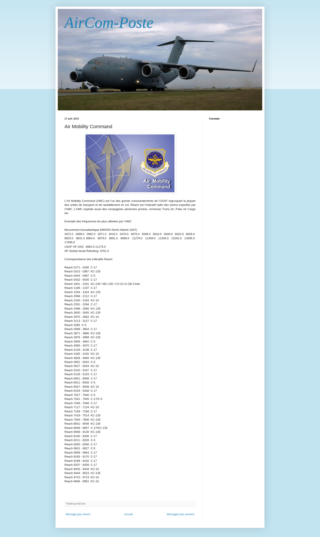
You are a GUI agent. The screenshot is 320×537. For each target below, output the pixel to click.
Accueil (128, 514)
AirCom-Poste (109, 22)
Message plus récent (78, 514)
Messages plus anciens (180, 514)
